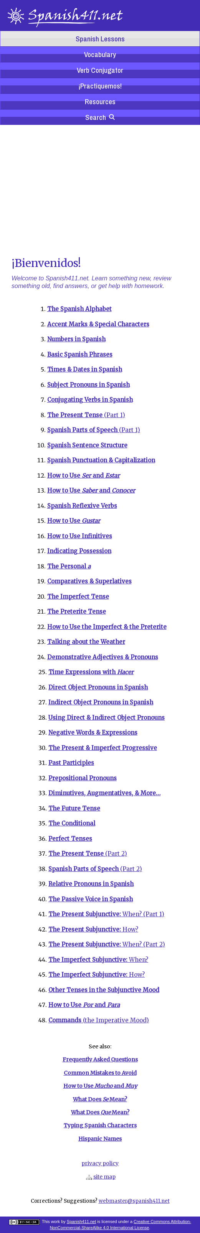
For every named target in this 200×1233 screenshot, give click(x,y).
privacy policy (100, 1163)
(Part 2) (87, 853)
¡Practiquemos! (100, 86)
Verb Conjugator (100, 70)
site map (104, 1176)
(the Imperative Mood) (98, 1020)
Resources (100, 101)
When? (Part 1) (106, 914)
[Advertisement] (100, 190)
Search (100, 117)
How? (93, 929)
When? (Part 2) (106, 944)
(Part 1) (86, 415)
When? (98, 959)
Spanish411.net (81, 1221)
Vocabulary (100, 54)
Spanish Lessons (100, 39)
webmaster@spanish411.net (134, 1201)
